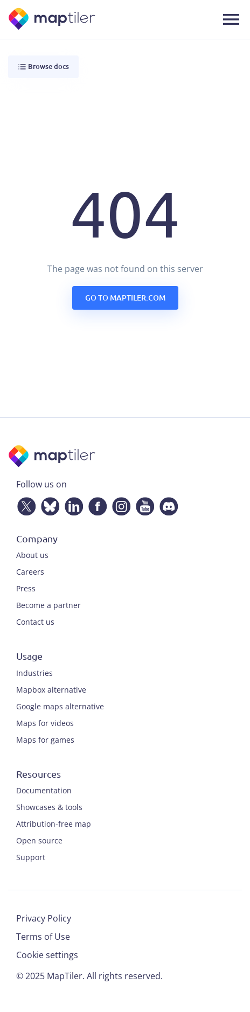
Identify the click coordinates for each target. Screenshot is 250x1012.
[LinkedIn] (72, 504)
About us (32, 555)
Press (26, 588)
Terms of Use (43, 937)
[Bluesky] (48, 504)
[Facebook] (95, 504)
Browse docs (43, 66)
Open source (39, 840)
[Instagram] (119, 504)
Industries (34, 673)
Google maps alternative (60, 706)
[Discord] (166, 504)
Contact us (35, 622)
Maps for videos (45, 723)
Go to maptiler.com (125, 297)
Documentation (44, 790)
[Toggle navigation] (231, 19)
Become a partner (48, 605)
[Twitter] (24, 504)
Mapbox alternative (51, 690)
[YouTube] (143, 504)
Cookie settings (47, 955)
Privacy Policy (43, 918)
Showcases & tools (49, 807)
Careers (30, 572)
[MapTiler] (52, 20)
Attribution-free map (53, 824)
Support (30, 857)
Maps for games (45, 740)
